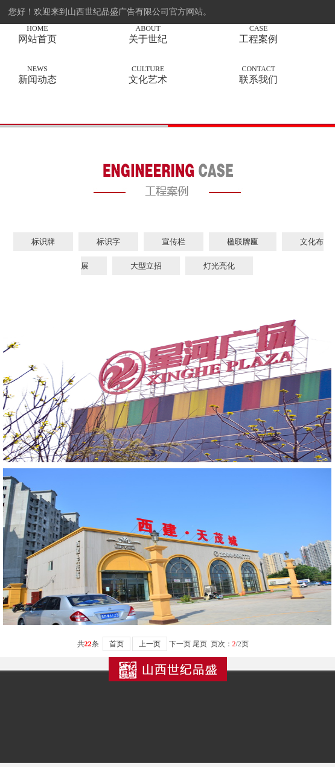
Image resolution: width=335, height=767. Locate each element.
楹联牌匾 (242, 241)
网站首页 (37, 34)
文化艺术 (148, 74)
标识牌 (43, 241)
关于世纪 (148, 34)
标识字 (108, 241)
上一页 (150, 644)
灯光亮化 (219, 265)
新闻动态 (37, 74)
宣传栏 (173, 241)
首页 (116, 644)
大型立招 (146, 265)
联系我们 (258, 74)
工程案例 (258, 34)
